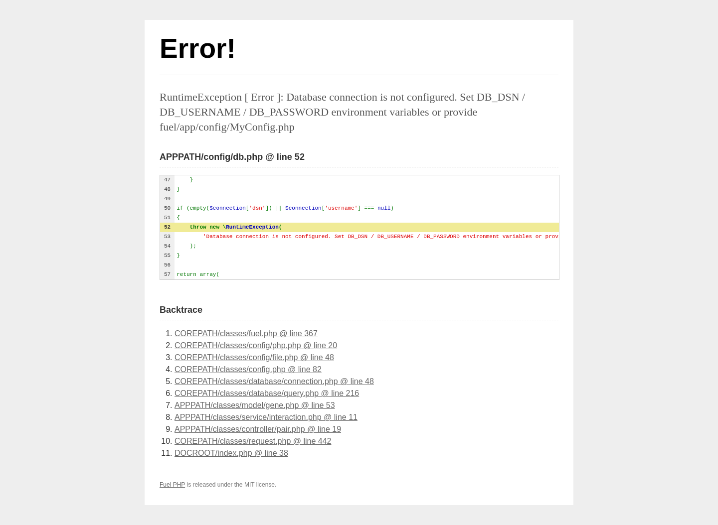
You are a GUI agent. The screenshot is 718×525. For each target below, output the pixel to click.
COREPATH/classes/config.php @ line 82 (248, 369)
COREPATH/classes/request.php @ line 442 (253, 441)
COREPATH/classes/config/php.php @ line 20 (256, 345)
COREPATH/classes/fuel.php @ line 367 (246, 333)
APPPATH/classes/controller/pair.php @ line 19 (258, 429)
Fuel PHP (172, 484)
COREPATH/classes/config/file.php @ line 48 (254, 357)
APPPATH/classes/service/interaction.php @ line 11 (266, 417)
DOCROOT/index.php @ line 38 (231, 453)
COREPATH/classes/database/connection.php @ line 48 (274, 381)
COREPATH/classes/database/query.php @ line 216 (267, 393)
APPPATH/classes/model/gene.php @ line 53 (255, 405)
